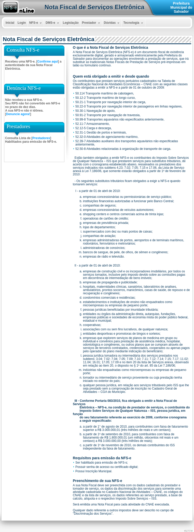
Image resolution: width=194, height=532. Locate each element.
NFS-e (36, 23)
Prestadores (41, 138)
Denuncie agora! (18, 114)
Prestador (91, 23)
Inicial (10, 23)
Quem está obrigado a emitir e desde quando (111, 76)
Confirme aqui (47, 61)
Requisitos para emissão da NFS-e (102, 458)
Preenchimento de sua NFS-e (97, 481)
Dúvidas (112, 23)
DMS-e (53, 23)
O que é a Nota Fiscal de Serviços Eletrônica (110, 47)
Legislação (71, 23)
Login (22, 23)
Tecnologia (133, 23)
